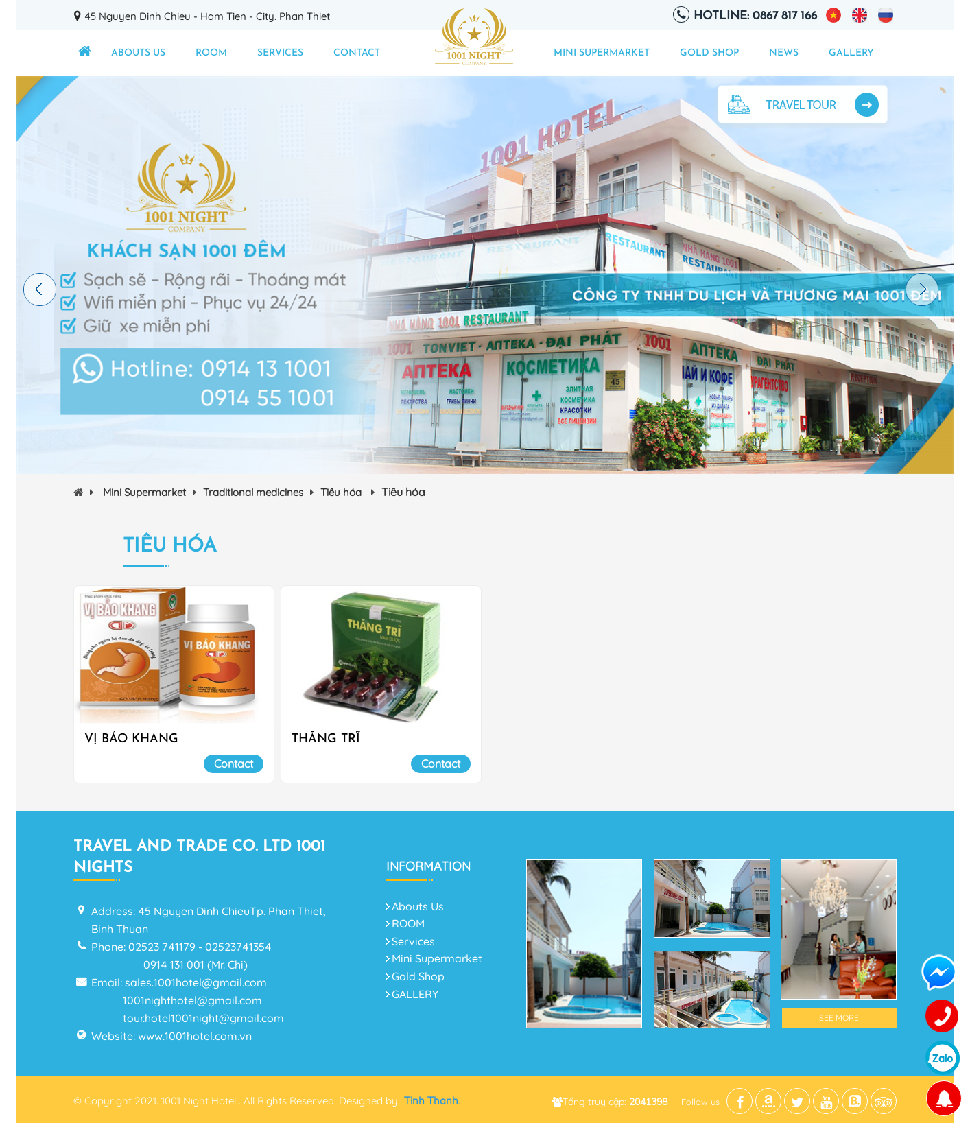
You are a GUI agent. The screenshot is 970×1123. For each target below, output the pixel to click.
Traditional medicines (258, 492)
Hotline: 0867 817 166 (755, 16)
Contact (356, 53)
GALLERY (851, 53)
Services (280, 53)
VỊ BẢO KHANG (131, 739)
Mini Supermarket (602, 53)
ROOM (211, 53)
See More (839, 1018)
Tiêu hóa (347, 492)
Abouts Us (138, 53)
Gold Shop (709, 53)
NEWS (784, 53)
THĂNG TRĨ (326, 739)
